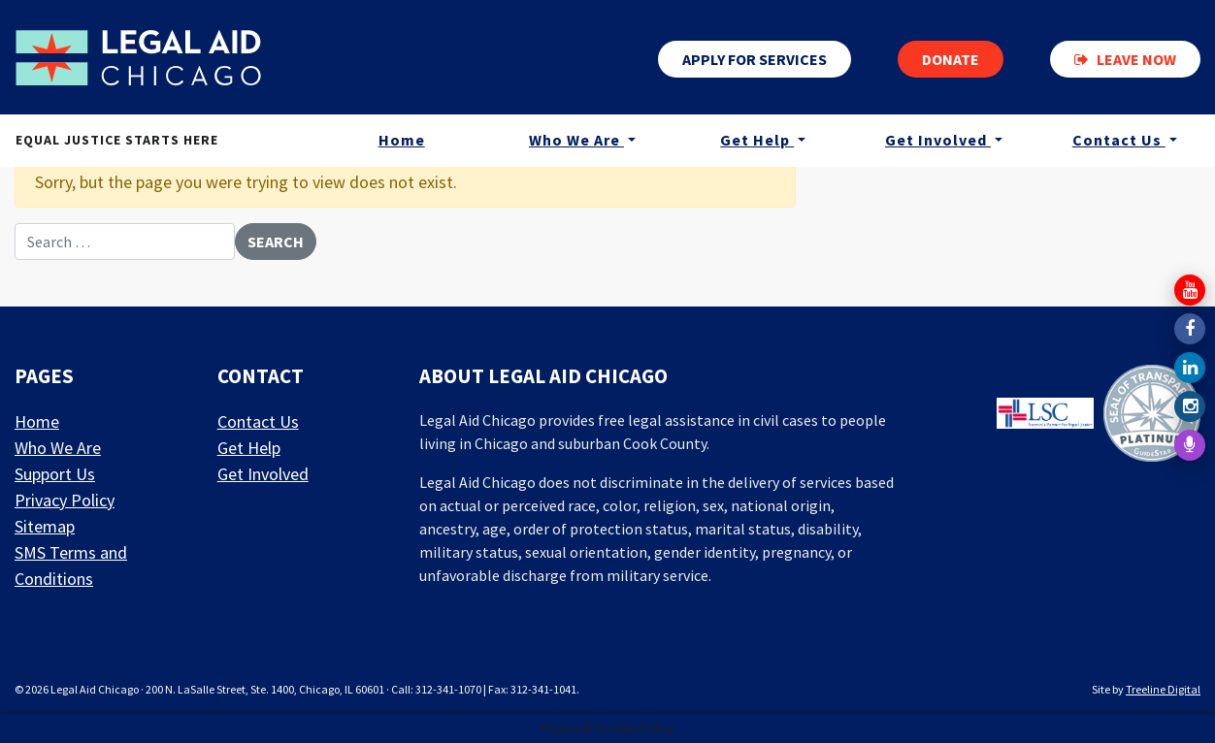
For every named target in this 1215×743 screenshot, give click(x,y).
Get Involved (938, 139)
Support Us (55, 474)
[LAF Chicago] (138, 57)
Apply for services (754, 59)
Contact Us (1119, 139)
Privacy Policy (65, 500)
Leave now (1125, 59)
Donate (950, 59)
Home (401, 139)
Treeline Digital (1163, 689)
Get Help (757, 139)
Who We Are (576, 139)
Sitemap (45, 526)
